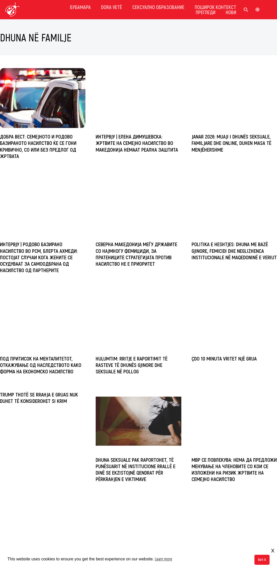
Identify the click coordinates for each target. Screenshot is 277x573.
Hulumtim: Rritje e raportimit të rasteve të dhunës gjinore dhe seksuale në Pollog (131, 364)
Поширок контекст (215, 7)
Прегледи (205, 12)
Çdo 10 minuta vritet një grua (224, 358)
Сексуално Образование (158, 7)
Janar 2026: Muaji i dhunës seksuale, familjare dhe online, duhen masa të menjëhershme (231, 142)
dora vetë (111, 7)
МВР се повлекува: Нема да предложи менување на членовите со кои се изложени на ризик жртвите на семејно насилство (234, 469)
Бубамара (80, 7)
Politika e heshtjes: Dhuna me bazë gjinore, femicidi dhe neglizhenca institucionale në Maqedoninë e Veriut (234, 250)
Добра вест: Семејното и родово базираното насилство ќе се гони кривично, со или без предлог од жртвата (38, 146)
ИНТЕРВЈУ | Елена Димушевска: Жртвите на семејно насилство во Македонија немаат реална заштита (137, 142)
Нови (231, 12)
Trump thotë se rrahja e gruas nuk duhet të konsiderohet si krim (39, 397)
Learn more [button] (163, 558)
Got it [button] (262, 559)
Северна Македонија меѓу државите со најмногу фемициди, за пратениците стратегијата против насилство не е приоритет (136, 254)
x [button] (272, 550)
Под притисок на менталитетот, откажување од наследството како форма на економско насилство (40, 364)
